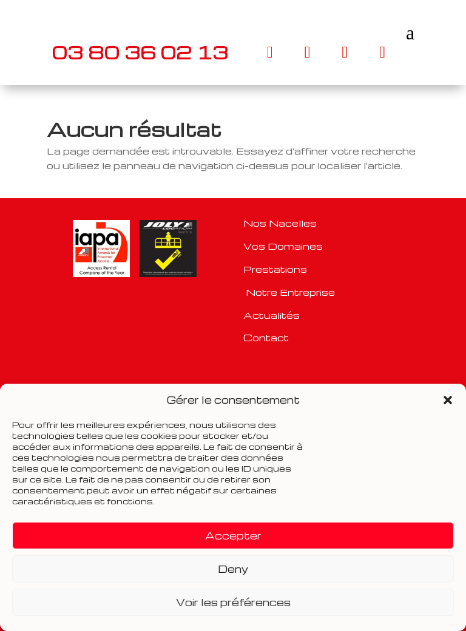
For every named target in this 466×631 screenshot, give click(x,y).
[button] (448, 400)
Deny (233, 569)
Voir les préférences (233, 602)
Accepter (233, 535)
